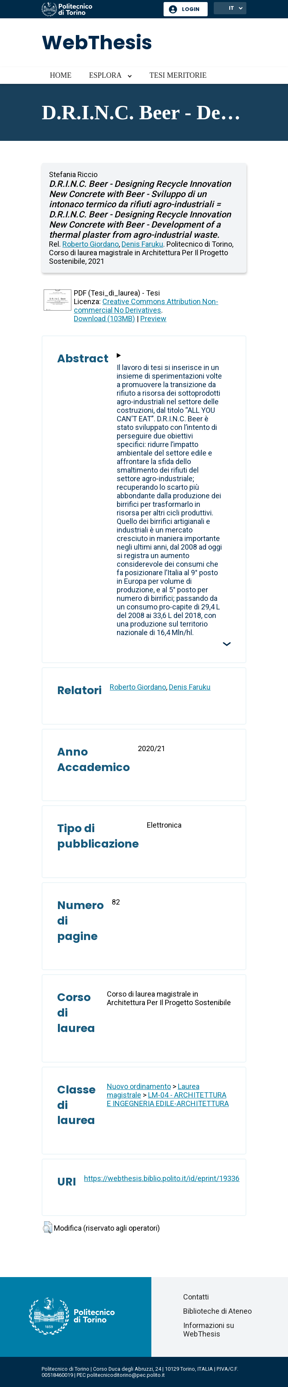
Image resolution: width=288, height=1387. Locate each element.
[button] (47, 1227)
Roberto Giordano (90, 244)
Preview (153, 318)
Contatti (196, 1297)
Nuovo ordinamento (139, 1086)
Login (190, 9)
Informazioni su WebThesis (208, 1329)
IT (231, 7)
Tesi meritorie (177, 75)
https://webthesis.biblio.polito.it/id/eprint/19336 (161, 1178)
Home (60, 75)
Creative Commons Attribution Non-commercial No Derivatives (146, 305)
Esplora (105, 75)
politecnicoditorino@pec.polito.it (126, 1375)
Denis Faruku (142, 244)
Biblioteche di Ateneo (217, 1311)
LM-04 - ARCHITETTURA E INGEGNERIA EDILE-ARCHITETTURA (168, 1099)
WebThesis (97, 42)
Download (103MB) (104, 318)
